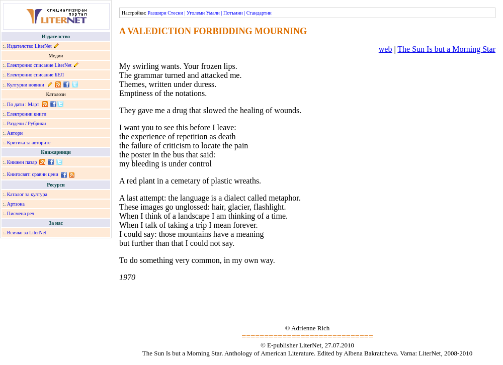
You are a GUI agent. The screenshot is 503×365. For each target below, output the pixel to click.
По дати (15, 104)
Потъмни (233, 13)
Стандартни (259, 13)
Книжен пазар (22, 162)
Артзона (16, 204)
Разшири (156, 13)
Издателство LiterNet (29, 46)
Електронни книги (26, 114)
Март (33, 104)
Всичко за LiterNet (26, 232)
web (385, 49)
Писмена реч (20, 213)
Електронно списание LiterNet (39, 65)
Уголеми (196, 13)
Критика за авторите (29, 142)
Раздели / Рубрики (26, 123)
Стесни (175, 13)
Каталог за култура (27, 194)
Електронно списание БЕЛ (35, 74)
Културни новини (25, 84)
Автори (15, 133)
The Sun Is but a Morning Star (446, 49)
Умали (213, 13)
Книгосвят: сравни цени (32, 174)
